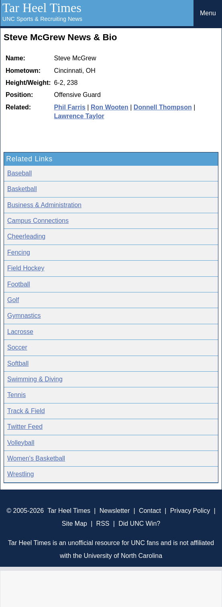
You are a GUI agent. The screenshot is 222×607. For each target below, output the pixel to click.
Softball (18, 363)
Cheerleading (26, 236)
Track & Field (26, 410)
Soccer (17, 347)
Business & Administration (44, 205)
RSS (103, 523)
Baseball (19, 173)
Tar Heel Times (41, 7)
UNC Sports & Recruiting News (42, 19)
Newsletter (115, 510)
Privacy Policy (190, 510)
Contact (150, 510)
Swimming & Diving (35, 379)
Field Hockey (25, 268)
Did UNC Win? (139, 523)
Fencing (18, 252)
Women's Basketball (36, 458)
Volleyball (21, 442)
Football (18, 284)
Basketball (22, 188)
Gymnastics (24, 315)
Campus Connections (38, 220)
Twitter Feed (25, 426)
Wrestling (20, 474)
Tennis (16, 394)
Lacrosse (20, 331)
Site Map (74, 523)
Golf (13, 299)
